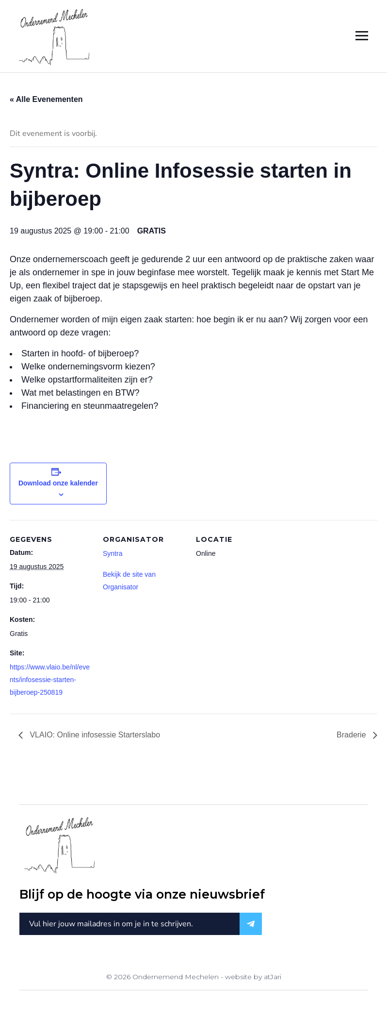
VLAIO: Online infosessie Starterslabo (94, 735)
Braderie (352, 735)
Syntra (112, 553)
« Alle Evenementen (46, 99)
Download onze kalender (58, 483)
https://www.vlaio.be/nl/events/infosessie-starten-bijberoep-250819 (50, 680)
